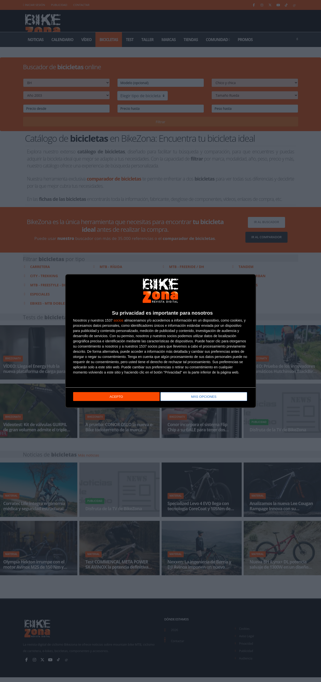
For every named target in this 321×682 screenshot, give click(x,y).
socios (118, 320)
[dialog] (160, 340)
